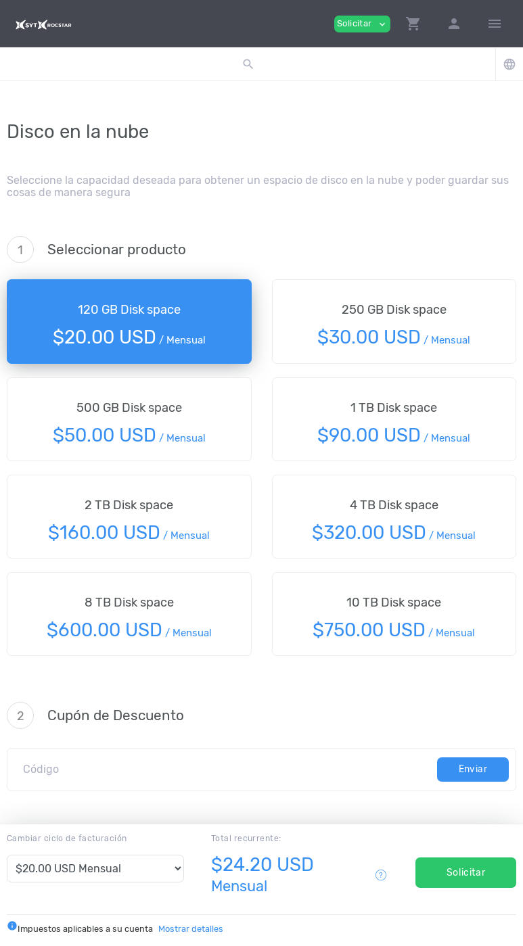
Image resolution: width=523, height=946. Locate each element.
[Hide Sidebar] (494, 23)
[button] (413, 23)
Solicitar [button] (362, 24)
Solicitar (466, 872)
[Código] (225, 769)
